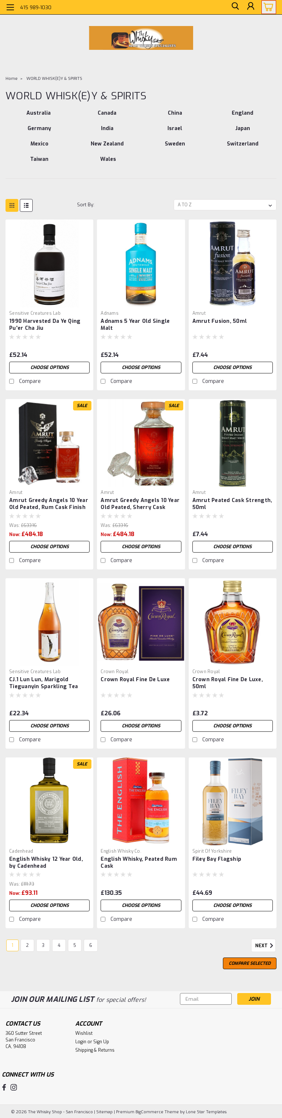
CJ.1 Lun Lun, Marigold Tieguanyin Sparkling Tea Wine (43, 683)
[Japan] (243, 132)
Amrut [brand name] (199, 313)
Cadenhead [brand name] (21, 851)
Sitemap (104, 1111)
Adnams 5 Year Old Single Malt (135, 325)
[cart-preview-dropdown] (267, 7)
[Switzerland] (243, 147)
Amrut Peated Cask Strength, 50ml (232, 504)
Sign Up (101, 1042)
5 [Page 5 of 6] (74, 945)
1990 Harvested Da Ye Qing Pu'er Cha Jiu (44, 325)
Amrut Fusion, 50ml (219, 321)
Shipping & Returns (95, 1050)
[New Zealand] (107, 147)
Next (265, 945)
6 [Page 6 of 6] (90, 945)
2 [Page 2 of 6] (27, 945)
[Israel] (175, 132)
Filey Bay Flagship (217, 859)
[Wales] (108, 163)
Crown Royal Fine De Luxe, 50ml (227, 683)
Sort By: (85, 205)
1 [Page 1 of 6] (12, 945)
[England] (243, 117)
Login (80, 1042)
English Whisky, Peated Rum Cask (139, 863)
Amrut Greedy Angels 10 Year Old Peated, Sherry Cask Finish (140, 504)
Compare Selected (250, 963)
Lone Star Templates (206, 1111)
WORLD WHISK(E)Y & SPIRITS (54, 78)
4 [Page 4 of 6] (59, 945)
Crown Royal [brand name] (115, 672)
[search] (233, 7)
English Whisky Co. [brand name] (121, 851)
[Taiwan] (39, 163)
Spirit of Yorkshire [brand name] (212, 851)
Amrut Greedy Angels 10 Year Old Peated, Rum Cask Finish (48, 504)
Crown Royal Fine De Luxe (135, 679)
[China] (175, 117)
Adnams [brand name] (110, 313)
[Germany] (39, 132)
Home (12, 78)
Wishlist (84, 1033)
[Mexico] (39, 147)
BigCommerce (149, 1111)
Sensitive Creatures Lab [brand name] (35, 313)
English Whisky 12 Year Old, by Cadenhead (46, 863)
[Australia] (39, 117)
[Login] (250, 7)
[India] (107, 132)
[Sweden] (175, 147)
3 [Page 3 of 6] (43, 945)
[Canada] (107, 117)
